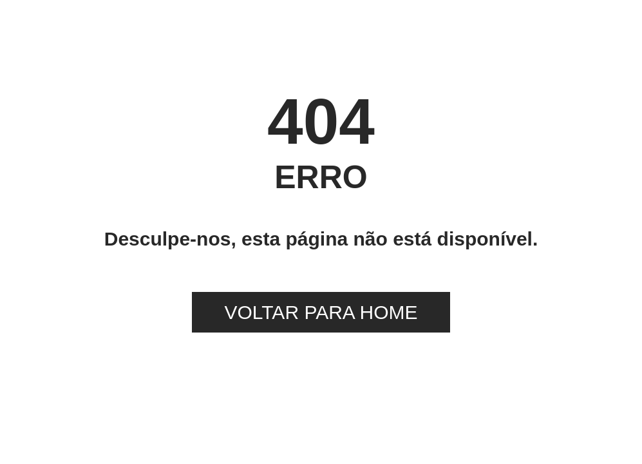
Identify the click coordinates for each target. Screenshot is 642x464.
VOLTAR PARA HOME (320, 312)
